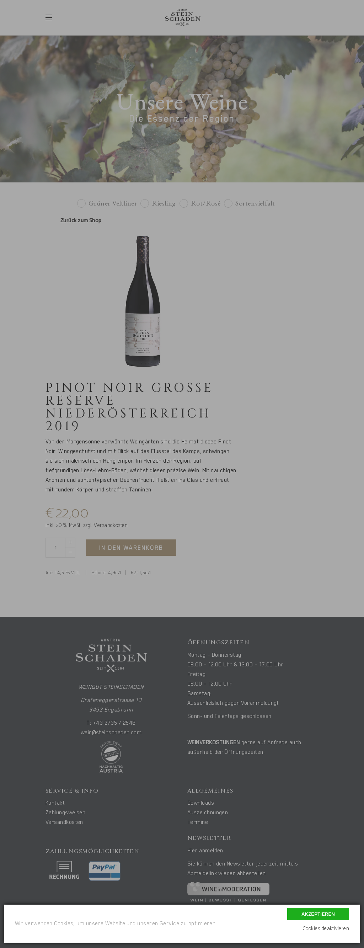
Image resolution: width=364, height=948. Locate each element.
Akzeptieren (318, 914)
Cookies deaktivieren (326, 928)
